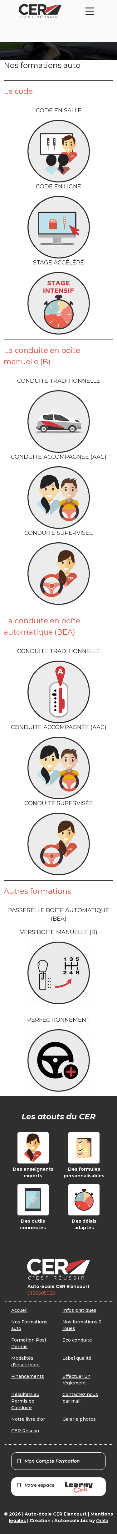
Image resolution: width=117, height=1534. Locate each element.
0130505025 (41, 1293)
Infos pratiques (79, 1310)
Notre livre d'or (28, 1419)
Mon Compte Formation (48, 1461)
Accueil (19, 1310)
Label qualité (76, 1358)
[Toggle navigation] (89, 11)
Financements (27, 1376)
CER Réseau (25, 1431)
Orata (102, 1520)
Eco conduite (77, 1340)
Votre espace (55, 1487)
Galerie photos (79, 1419)
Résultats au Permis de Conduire (25, 1401)
